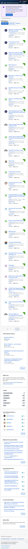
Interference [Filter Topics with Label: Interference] (6, 398)
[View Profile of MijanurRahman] (12, 201)
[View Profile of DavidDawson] (12, 233)
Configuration (13, 456)
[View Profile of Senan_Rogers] (13, 185)
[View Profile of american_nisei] (12, 130)
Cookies (2, 540)
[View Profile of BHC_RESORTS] (12, 307)
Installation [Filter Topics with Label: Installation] (6, 395)
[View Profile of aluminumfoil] (12, 32)
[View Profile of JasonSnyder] (12, 211)
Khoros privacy (21, 538)
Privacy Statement (5, 546)
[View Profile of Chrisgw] (7, 353)
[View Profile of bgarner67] (12, 256)
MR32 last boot (12, 231)
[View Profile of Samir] (10, 154)
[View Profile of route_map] (12, 162)
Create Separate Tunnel (14, 42)
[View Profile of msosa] (11, 66)
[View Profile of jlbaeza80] (12, 173)
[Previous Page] (7, 329)
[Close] (26, 543)
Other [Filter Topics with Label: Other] (5, 400)
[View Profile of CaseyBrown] (12, 266)
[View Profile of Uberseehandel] (12, 58)
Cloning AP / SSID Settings (15, 242)
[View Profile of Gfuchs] (10, 224)
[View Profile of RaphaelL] (7, 339)
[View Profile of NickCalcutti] (12, 101)
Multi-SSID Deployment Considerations (13, 450)
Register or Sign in (25, 3)
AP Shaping (11, 265)
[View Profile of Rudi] (11, 55)
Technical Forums (6, 18)
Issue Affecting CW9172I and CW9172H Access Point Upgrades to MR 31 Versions (11, 482)
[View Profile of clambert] (11, 243)
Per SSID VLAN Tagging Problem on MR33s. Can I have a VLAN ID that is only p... (17, 290)
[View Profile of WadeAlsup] (11, 269)
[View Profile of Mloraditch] (8, 345)
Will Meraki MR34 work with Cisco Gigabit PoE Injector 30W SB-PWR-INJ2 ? (17, 196)
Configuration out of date (14, 171)
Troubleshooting (8, 457)
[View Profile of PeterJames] (12, 141)
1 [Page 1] (10, 329)
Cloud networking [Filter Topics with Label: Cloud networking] (8, 393)
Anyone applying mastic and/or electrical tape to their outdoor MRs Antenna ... (17, 112)
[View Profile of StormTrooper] (11, 214)
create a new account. (8, 383)
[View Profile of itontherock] (12, 222)
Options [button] (18, 23)
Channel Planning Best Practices (11, 448)
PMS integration (12, 64)
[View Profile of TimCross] (10, 235)
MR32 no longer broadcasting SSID (17, 220)
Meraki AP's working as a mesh (16, 150)
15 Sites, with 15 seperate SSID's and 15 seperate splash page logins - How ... (17, 138)
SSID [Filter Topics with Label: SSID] (5, 405)
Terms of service (8, 540)
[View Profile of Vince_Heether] (13, 292)
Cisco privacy (14, 538)
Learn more (9, 14)
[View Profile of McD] (11, 199)
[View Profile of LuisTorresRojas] (8, 362)
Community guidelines (5, 538)
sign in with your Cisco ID (16, 382)
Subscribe (12, 23)
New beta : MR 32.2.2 (9, 337)
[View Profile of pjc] (10, 90)
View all (22, 368)
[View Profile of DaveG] (11, 78)
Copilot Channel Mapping (10, 485)
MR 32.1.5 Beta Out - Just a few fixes (12, 344)
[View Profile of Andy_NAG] (12, 43)
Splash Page (11, 161)
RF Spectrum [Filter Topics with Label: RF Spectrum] (7, 403)
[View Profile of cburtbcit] (12, 279)
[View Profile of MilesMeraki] (11, 246)
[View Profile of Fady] (11, 188)
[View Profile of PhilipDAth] (12, 69)
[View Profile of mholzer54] (12, 304)
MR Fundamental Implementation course (13, 459)
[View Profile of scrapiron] (12, 115)
